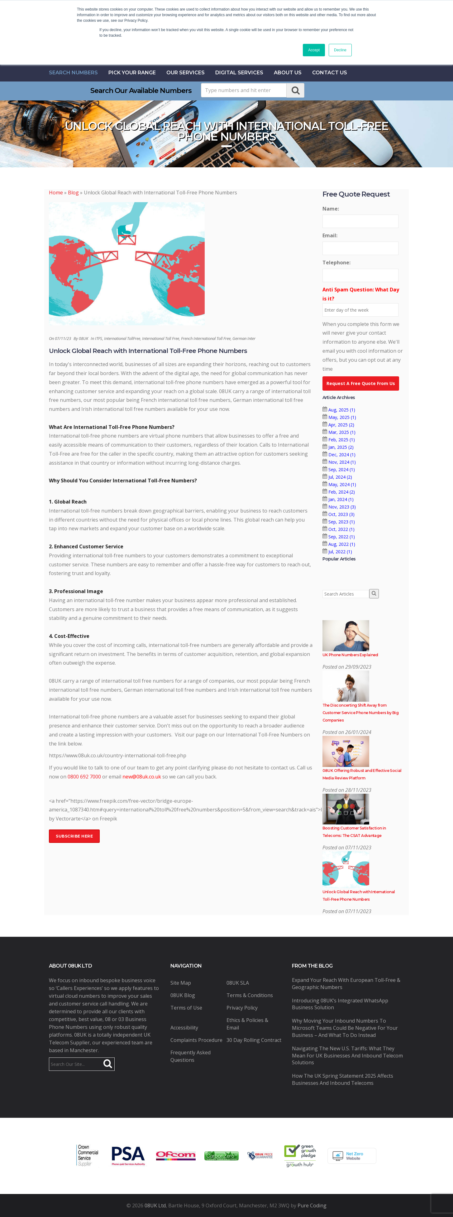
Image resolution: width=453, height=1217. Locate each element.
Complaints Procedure (196, 1040)
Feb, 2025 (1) (341, 440)
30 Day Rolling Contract (254, 1040)
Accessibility (184, 1027)
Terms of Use (186, 1007)
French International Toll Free (206, 338)
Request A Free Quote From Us (361, 383)
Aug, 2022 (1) (341, 544)
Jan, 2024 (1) (341, 499)
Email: (329, 235)
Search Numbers (73, 73)
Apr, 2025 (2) (341, 425)
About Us (288, 73)
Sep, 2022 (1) (341, 537)
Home (56, 192)
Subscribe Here (74, 836)
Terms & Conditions (250, 995)
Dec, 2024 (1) (341, 455)
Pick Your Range (132, 73)
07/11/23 (63, 338)
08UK (83, 338)
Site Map (180, 982)
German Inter (243, 338)
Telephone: (336, 262)
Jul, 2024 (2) (340, 477)
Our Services (185, 73)
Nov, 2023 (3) (342, 507)
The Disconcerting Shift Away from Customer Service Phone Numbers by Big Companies (360, 712)
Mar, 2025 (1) (341, 432)
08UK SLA (238, 982)
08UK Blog (182, 995)
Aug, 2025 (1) (341, 410)
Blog (73, 192)
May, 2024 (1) (342, 484)
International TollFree (122, 338)
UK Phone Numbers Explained (350, 655)
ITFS (98, 338)
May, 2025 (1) (342, 417)
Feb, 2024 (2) (341, 492)
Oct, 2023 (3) (341, 514)
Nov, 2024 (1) (342, 462)
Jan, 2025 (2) (341, 447)
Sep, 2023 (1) (341, 522)
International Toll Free (160, 338)
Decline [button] (340, 50)
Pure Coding (312, 1205)
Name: (330, 208)
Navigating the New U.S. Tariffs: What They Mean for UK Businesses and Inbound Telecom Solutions (347, 1055)
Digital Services (239, 73)
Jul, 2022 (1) (340, 552)
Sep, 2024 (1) (341, 469)
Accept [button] (314, 50)
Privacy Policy (242, 1007)
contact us (329, 73)
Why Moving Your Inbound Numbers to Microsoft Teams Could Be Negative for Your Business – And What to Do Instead (345, 1027)
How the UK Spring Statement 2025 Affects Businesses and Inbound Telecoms (342, 1079)
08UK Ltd (155, 1205)
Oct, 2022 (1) (341, 529)
